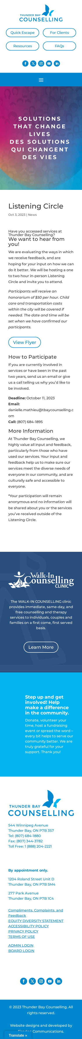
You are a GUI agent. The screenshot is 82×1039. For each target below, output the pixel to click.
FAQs (59, 46)
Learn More (41, 647)
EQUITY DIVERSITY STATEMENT (35, 921)
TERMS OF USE (21, 937)
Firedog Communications (40, 1031)
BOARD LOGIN (21, 951)
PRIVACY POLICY (23, 931)
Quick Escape (22, 33)
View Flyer (24, 342)
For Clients (59, 33)
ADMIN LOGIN (20, 945)
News (32, 215)
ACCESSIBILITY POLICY (28, 926)
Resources (22, 46)
